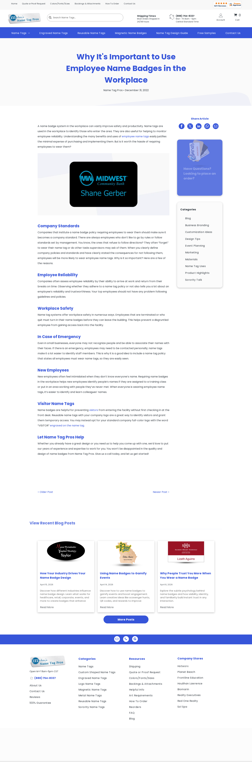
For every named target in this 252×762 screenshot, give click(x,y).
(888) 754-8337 (45, 678)
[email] (117, 639)
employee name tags (135, 136)
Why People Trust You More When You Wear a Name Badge (185, 575)
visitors (93, 410)
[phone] (126, 639)
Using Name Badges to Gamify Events (123, 575)
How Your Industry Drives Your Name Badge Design (63, 575)
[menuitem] (14, 3)
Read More (47, 607)
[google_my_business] (135, 639)
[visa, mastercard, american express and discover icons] (46, 711)
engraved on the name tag (67, 425)
